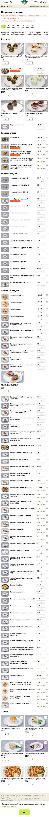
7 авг (22, 26)
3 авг (3, 26)
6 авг (18, 26)
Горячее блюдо (17, 32)
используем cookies (9, 806)
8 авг (27, 26)
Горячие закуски (34, 32)
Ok (24, 812)
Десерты (5, 32)
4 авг (8, 26)
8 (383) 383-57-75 (6, 6)
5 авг (13, 26)
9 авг (32, 26)
